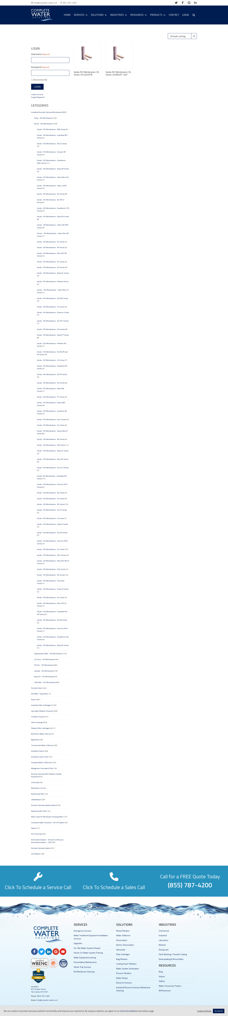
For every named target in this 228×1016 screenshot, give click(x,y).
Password (40, 67)
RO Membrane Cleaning (84, 971)
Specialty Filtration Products (42, 711)
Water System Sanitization (127, 968)
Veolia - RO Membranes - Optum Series (52, 524)
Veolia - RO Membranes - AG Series (51, 575)
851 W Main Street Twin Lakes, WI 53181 (39, 990)
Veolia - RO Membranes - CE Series (50, 306)
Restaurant (163, 949)
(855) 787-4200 (43, 996)
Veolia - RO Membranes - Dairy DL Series (53, 273)
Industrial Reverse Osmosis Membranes (46, 112)
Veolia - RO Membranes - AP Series (50, 247)
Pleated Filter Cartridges (40, 728)
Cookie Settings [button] (204, 1011)
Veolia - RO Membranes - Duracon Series (53, 312)
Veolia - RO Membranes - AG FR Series (52, 374)
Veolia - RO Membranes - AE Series (50, 492)
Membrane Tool (37, 788)
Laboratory (163, 940)
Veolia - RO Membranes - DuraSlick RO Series (52, 367)
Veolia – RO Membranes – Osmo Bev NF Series (53, 234)
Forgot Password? (37, 97)
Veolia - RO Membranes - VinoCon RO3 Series (52, 629)
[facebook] (182, 3)
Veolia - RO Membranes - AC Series (50, 261)
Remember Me (40, 79)
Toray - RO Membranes (43, 118)
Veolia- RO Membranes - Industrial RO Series (52, 477)
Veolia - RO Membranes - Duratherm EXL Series (53, 638)
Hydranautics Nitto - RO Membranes (48, 653)
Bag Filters (35, 739)
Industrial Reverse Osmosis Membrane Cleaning (133, 989)
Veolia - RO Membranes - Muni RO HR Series (52, 254)
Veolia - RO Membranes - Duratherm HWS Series (51, 161)
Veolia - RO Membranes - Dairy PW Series (50, 389)
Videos (162, 976)
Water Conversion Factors (170, 985)
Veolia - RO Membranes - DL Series (50, 549)
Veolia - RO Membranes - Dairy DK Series (53, 216)
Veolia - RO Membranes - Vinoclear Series (50, 582)
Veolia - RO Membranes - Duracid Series (52, 589)
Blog (161, 971)
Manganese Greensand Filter (42, 768)
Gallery (162, 981)
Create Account (37, 94)
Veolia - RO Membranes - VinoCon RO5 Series (52, 542)
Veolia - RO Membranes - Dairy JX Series (52, 450)
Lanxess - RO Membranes (44, 670)
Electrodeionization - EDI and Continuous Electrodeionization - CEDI (47, 841)
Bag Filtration (122, 959)
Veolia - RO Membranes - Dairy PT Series (53, 335)
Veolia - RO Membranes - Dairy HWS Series (51, 404)
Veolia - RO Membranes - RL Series (50, 241)
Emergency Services (82, 930)
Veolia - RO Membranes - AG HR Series (52, 532)
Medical (162, 944)
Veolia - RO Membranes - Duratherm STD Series (53, 209)
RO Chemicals (36, 833)
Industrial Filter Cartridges (41, 705)
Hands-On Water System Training (88, 952)
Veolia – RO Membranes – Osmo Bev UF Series (53, 291)
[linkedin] (195, 3)
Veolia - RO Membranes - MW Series (51, 129)
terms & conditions (129, 1011)
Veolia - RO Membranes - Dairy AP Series (53, 168)
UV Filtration (36, 853)
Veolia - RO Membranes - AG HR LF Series (50, 201)
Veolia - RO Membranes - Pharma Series (52, 281)
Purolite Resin (36, 688)
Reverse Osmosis (124, 982)
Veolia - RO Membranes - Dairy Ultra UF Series (52, 432)
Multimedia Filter (37, 794)
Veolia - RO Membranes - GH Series (51, 329)
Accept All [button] (219, 1010)
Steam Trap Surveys (82, 966)
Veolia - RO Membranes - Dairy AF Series (53, 645)
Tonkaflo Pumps (37, 716)
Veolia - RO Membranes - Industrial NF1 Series (52, 136)
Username (40, 54)
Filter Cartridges (123, 954)
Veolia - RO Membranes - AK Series (50, 194)
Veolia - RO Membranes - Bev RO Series (52, 459)
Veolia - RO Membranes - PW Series (51, 445)
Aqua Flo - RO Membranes (44, 676)
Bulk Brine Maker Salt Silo (41, 733)
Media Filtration (123, 930)
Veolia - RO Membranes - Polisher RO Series (51, 344)
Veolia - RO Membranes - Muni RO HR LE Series (53, 562)
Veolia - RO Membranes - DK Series (51, 504)
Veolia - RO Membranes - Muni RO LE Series (51, 604)
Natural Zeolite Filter (39, 811)
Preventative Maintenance (85, 962)
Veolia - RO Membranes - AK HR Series (52, 620)
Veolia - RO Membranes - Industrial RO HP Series (52, 613)
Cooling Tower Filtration (126, 963)
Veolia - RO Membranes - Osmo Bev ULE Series (53, 178)
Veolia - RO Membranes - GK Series (51, 382)
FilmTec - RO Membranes (44, 665)
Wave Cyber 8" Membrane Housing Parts (47, 816)
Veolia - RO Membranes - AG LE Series (52, 510)
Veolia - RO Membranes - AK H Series (51, 555)
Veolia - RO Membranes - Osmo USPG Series (52, 187)
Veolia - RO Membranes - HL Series (50, 425)
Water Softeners (123, 935)
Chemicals (35, 782)
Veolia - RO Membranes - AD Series (51, 439)
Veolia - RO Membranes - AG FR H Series (53, 320)
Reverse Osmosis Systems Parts (43, 805)
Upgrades (78, 943)
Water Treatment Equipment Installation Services (91, 937)
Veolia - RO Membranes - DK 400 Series (52, 298)
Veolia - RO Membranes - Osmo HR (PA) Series (52, 226)
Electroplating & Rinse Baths (171, 959)
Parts (33, 828)
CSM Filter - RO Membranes (45, 682)
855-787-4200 (69, 2)
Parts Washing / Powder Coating (173, 954)
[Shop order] (182, 36)
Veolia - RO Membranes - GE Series (51, 267)
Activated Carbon (37, 751)
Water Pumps (122, 978)
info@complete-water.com (45, 2)
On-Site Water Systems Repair (87, 948)
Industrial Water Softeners (41, 762)
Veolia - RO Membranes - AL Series (50, 597)
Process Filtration (123, 973)
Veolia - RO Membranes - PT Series (50, 397)
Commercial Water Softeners (42, 745)
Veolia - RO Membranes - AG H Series (51, 419)
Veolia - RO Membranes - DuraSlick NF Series (52, 412)
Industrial (163, 935)
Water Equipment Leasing (85, 957)
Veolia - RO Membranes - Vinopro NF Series (51, 153)
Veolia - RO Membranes (43, 123)
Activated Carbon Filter (40, 756)
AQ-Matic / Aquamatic (39, 693)
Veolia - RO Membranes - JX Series (50, 518)
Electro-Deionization (125, 944)
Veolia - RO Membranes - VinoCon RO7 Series (52, 485)
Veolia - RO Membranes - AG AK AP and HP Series (52, 353)
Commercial (164, 930)
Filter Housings (36, 722)
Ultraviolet (120, 949)
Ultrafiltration (36, 799)
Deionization (121, 940)
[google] (189, 3)
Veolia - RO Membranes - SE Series (50, 498)
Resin (33, 699)
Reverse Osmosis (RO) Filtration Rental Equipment (46, 775)
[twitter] (176, 3)
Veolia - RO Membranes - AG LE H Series (52, 467)
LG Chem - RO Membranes (44, 659)
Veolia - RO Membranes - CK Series (50, 360)
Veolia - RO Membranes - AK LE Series (52, 143)
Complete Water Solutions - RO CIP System (48, 822)
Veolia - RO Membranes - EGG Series (51, 569)
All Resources (165, 990)
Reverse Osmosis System (41, 848)
